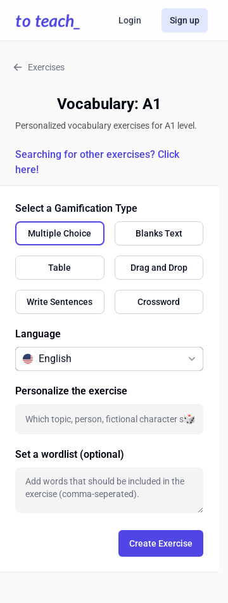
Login (129, 20)
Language (38, 334)
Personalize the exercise (71, 391)
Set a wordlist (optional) (69, 454)
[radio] (59, 233)
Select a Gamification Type (76, 208)
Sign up (185, 20)
